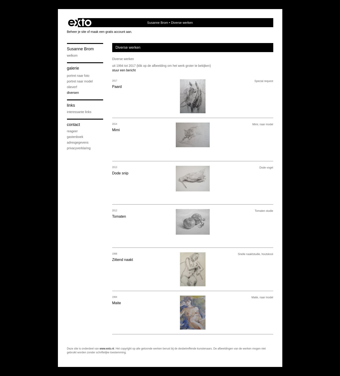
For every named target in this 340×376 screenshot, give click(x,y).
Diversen (73, 92)
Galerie (73, 68)
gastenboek (75, 137)
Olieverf (72, 87)
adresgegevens (78, 142)
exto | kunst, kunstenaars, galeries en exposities (80, 22)
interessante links (79, 112)
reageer (72, 131)
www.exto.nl (107, 348)
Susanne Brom (157, 22)
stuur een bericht (124, 70)
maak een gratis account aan (111, 32)
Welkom (72, 55)
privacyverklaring (79, 148)
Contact (73, 124)
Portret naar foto (78, 75)
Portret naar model (80, 81)
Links (71, 105)
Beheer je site (76, 32)
